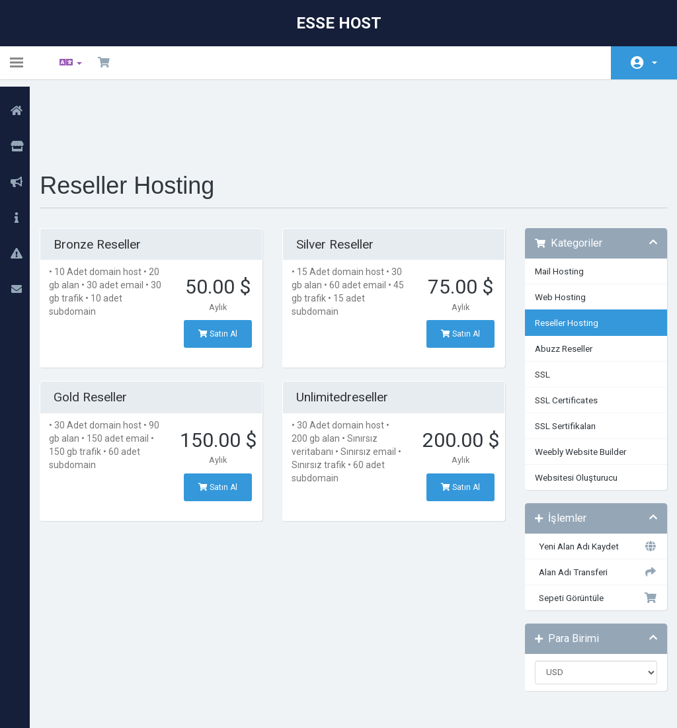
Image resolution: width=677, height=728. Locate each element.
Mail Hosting (555, 201)
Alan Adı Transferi (589, 502)
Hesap (654, 62)
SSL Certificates (562, 330)
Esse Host (338, 23)
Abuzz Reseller (559, 279)
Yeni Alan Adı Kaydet (589, 477)
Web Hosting (556, 227)
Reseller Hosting (562, 253)
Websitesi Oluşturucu (572, 408)
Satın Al (224, 264)
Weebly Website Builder (576, 382)
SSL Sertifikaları (561, 356)
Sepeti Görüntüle (589, 528)
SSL (538, 305)
